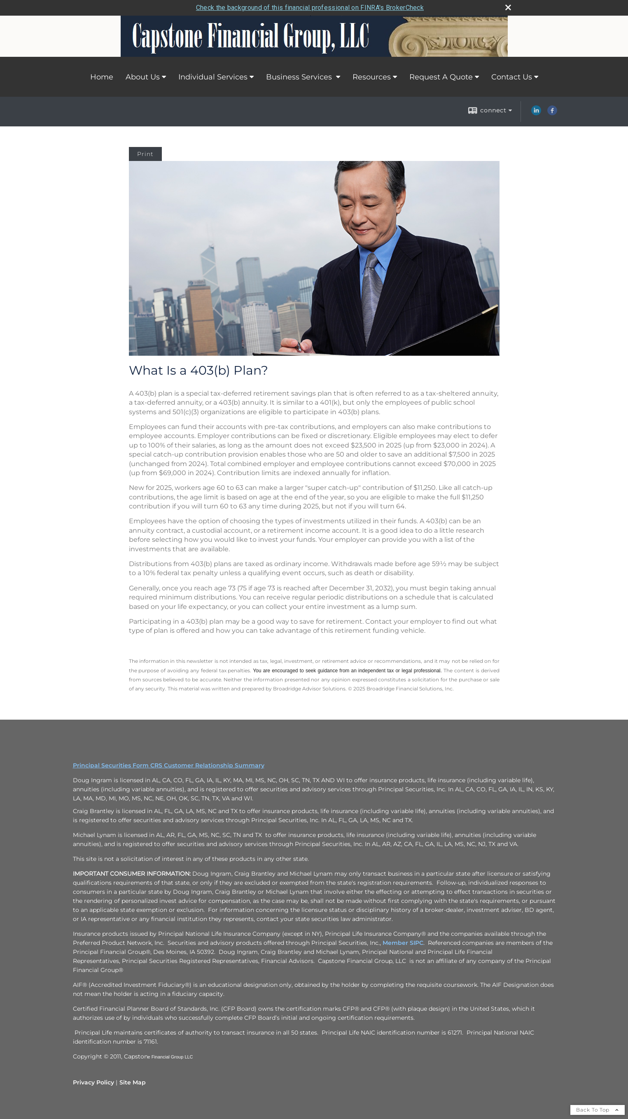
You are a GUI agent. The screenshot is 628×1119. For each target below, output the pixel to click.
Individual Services (212, 77)
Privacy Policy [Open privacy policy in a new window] (93, 1082)
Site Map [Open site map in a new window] (132, 1082)
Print (145, 154)
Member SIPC (403, 942)
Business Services (300, 77)
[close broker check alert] (508, 7)
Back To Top (597, 1110)
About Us (143, 77)
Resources (372, 77)
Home (101, 77)
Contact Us (511, 77)
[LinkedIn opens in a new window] (536, 113)
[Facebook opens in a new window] (552, 113)
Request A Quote (441, 77)
